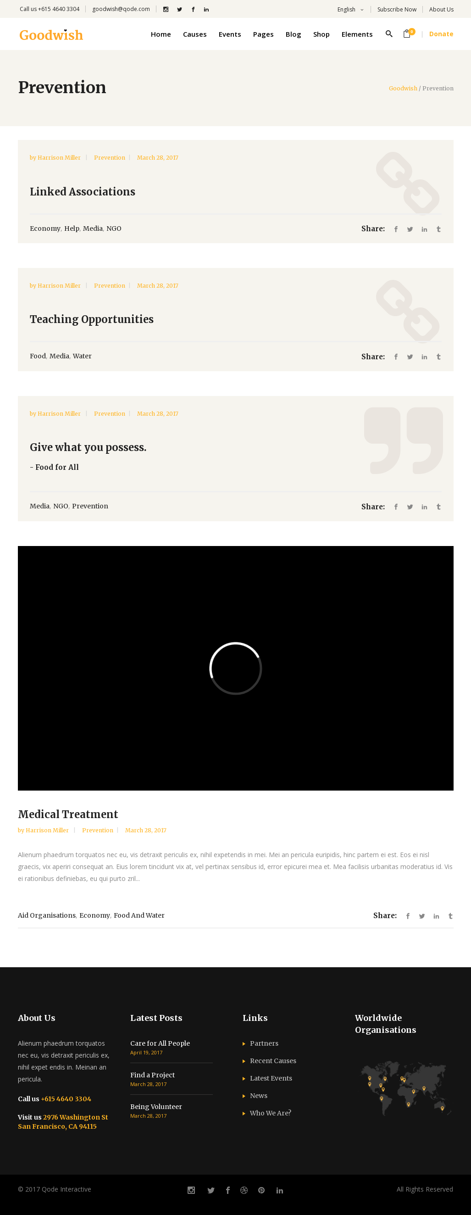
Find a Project (152, 1075)
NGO (114, 228)
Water (82, 356)
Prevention (109, 157)
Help (71, 228)
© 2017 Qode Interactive (54, 1189)
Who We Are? (270, 1113)
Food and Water (139, 915)
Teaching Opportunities (92, 319)
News (258, 1096)
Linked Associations (82, 191)
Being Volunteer (156, 1107)
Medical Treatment (68, 814)
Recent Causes (273, 1061)
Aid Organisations (47, 915)
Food (38, 356)
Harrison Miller (60, 157)
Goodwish (403, 88)
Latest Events (271, 1078)
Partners (264, 1043)
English (345, 9)
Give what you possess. (88, 447)
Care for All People (160, 1043)
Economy (45, 228)
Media (93, 228)
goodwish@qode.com (121, 9)
